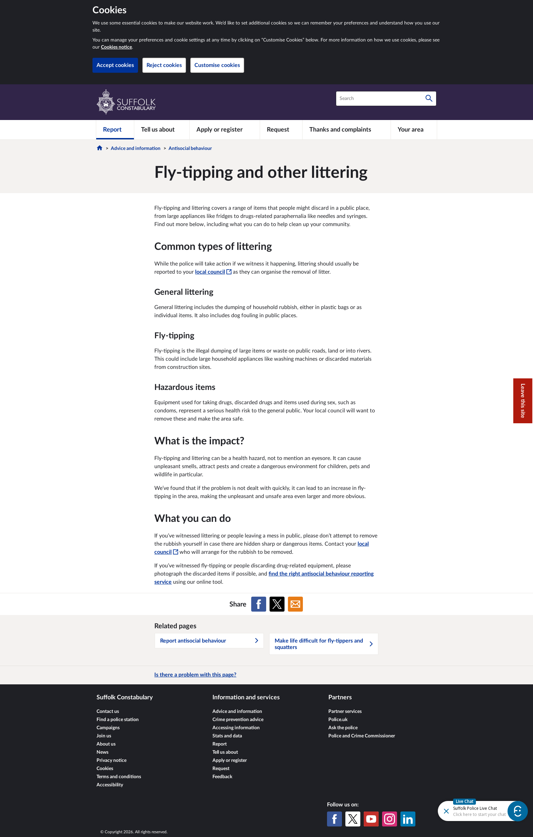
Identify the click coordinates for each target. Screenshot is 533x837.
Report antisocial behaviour (209, 641)
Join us (104, 736)
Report (219, 744)
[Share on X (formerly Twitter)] (277, 604)
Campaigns (108, 727)
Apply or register (229, 760)
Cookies (105, 768)
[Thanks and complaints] (347, 129)
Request (220, 768)
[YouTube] (371, 819)
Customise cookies (217, 65)
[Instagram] (389, 819)
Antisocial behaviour (190, 148)
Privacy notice (111, 760)
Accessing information (236, 727)
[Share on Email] (295, 604)
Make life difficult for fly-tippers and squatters (324, 644)
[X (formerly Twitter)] (352, 819)
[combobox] (386, 98)
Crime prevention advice (237, 719)
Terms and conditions (119, 776)
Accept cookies (115, 65)
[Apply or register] (224, 129)
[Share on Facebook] (258, 604)
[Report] (115, 129)
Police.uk (337, 719)
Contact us (108, 711)
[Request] (281, 129)
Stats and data (227, 736)
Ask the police (343, 727)
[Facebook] (334, 819)
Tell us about (225, 752)
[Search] (429, 98)
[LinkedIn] (407, 819)
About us (106, 744)
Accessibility (110, 785)
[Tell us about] (161, 129)
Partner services (345, 711)
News (102, 752)
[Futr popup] (474, 810)
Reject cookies (164, 65)
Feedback (222, 776)
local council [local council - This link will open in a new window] (213, 272)
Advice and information (135, 148)
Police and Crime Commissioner (361, 736)
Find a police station (118, 719)
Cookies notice (116, 47)
